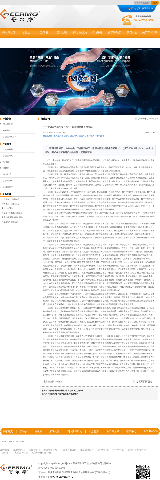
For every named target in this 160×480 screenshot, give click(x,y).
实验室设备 (8, 180)
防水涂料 (6, 452)
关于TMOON (149, 32)
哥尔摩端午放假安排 (10, 222)
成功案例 (97, 32)
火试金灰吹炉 (21, 452)
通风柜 (44, 32)
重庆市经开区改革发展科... (13, 217)
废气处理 (61, 32)
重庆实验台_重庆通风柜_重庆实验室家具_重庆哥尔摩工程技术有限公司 (73, 136)
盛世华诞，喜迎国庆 (10, 204)
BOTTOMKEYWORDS (13, 441)
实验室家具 (8, 156)
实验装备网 (34, 449)
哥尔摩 (59, 382)
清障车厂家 (103, 449)
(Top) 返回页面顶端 (142, 381)
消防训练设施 (79, 32)
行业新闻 (7, 130)
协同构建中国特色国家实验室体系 (63, 394)
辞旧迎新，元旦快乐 (10, 199)
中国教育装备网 (68, 449)
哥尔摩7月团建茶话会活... (13, 213)
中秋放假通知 (7, 208)
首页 (137, 119)
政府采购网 (19, 449)
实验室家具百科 (10, 137)
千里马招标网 (50, 449)
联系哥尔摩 (147, 8)
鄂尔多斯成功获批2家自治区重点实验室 (66, 390)
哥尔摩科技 (118, 449)
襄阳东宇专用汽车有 (138, 449)
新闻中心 (132, 32)
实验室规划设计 (10, 149)
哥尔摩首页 (8, 32)
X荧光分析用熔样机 (41, 452)
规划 (114, 160)
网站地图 (134, 8)
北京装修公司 (87, 449)
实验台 (26, 32)
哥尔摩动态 (8, 124)
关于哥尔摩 (114, 32)
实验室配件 (8, 187)
